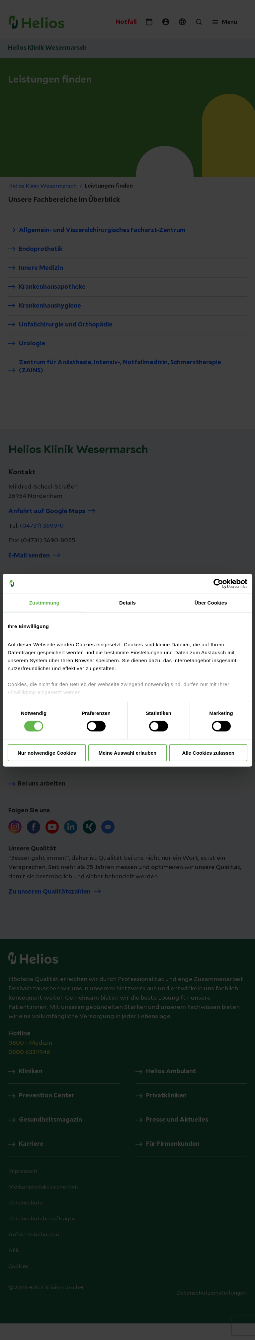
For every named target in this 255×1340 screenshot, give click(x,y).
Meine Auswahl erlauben (128, 753)
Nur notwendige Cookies (47, 753)
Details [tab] (127, 602)
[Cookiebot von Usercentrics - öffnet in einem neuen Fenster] (218, 583)
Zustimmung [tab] (44, 602)
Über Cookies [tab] (211, 602)
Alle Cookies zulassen (208, 753)
